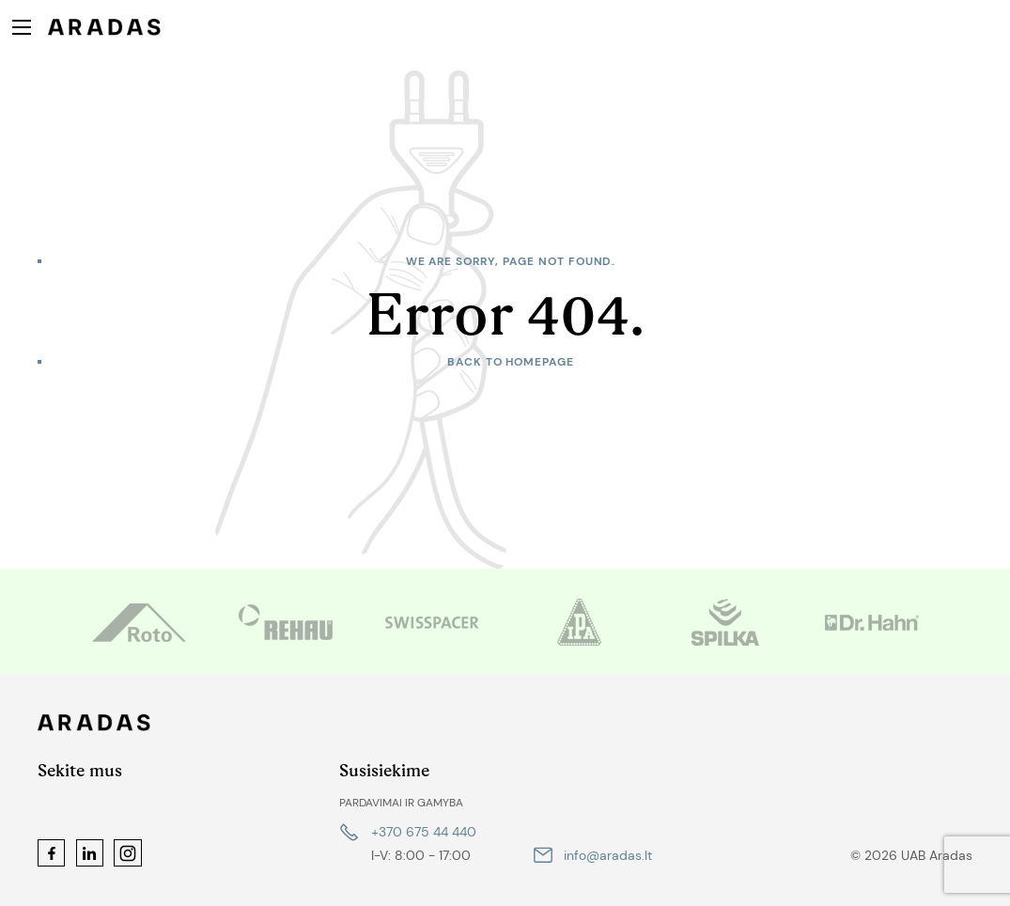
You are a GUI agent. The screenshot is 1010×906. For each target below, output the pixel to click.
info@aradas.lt (608, 855)
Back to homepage (510, 361)
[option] (139, 622)
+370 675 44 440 (423, 831)
